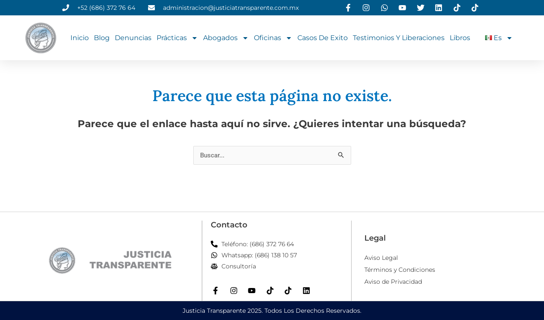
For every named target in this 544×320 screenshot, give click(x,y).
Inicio (79, 38)
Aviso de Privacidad (393, 281)
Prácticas (177, 38)
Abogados (226, 38)
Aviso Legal (381, 258)
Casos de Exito (322, 38)
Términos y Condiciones (399, 269)
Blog (102, 38)
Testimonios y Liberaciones (399, 38)
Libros (460, 38)
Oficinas (273, 38)
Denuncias (133, 38)
